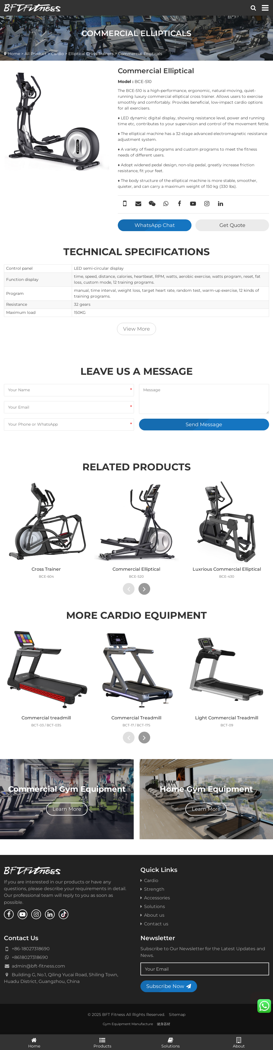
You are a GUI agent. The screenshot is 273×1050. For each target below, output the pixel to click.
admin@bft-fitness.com (38, 966)
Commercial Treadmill (136, 717)
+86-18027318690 (31, 948)
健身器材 (163, 1024)
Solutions (152, 906)
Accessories (155, 897)
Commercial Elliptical (136, 569)
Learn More (66, 809)
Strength (152, 889)
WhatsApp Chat (155, 225)
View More (136, 329)
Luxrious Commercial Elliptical (227, 569)
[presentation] (129, 589)
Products (102, 1042)
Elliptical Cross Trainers (91, 53)
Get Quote (232, 225)
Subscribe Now (168, 986)
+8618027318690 (30, 957)
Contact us (154, 923)
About (239, 1042)
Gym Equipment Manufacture (128, 1024)
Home (14, 53)
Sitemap (177, 1014)
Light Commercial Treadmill (226, 717)
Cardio (57, 53)
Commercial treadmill (46, 717)
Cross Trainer (46, 569)
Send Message (204, 424)
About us (152, 915)
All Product (36, 53)
